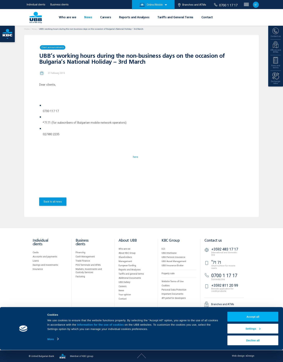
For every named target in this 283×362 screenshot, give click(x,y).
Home (27, 29)
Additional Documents (130, 278)
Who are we (67, 17)
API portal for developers (174, 298)
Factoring (80, 276)
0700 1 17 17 (226, 5)
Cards (36, 252)
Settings (252, 340)
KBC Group (171, 240)
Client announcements (52, 47)
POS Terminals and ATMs (88, 265)
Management (125, 261)
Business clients (59, 4)
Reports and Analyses (134, 17)
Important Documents (172, 294)
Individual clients (36, 4)
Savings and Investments (45, 265)
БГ (256, 4)
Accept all (253, 328)
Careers (105, 17)
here (135, 156)
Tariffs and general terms (131, 274)
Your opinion (125, 294)
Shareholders (125, 257)
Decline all (253, 352)
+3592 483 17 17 (224, 249)
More (50, 350)
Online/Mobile (151, 5)
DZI (163, 249)
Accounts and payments (45, 256)
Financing (80, 252)
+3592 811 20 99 (224, 285)
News (88, 17)
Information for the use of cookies (101, 336)
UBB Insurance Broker (173, 265)
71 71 (216, 262)
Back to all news (53, 201)
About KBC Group (127, 253)
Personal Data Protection (174, 290)
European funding (127, 265)
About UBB (128, 240)
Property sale (168, 273)
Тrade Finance (83, 261)
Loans (36, 261)
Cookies (166, 285)
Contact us (213, 240)
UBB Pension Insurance (173, 257)
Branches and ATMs (192, 5)
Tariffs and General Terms (175, 17)
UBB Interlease (169, 253)
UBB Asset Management (174, 261)
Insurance (38, 269)
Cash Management (85, 256)
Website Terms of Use (173, 281)
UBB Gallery (124, 282)
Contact (207, 17)
